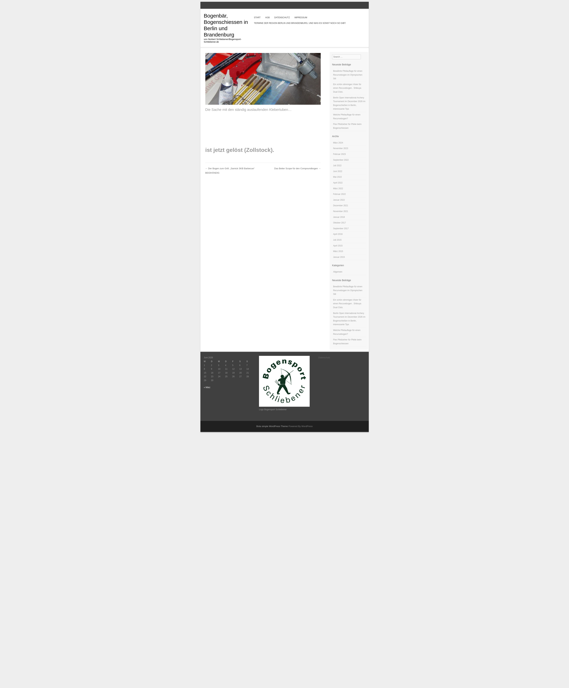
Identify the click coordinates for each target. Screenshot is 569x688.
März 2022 (338, 188)
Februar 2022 (339, 194)
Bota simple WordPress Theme (272, 426)
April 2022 (338, 183)
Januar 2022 (339, 200)
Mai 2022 (337, 177)
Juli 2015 (337, 240)
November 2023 (340, 148)
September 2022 (341, 160)
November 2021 (340, 211)
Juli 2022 (337, 165)
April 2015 (338, 245)
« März (207, 387)
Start (257, 17)
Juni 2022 (337, 171)
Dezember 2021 (340, 205)
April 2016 (338, 234)
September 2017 (341, 228)
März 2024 (338, 143)
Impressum (300, 17)
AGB (267, 17)
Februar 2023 (339, 154)
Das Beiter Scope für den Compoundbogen (297, 168)
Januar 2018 (339, 217)
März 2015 (338, 251)
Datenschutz (282, 17)
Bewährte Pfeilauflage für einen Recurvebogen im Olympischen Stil (347, 75)
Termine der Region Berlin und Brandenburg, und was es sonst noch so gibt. (300, 23)
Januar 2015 (339, 257)
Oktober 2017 (339, 222)
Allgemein (337, 272)
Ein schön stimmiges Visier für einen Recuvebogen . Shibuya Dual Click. (347, 88)
